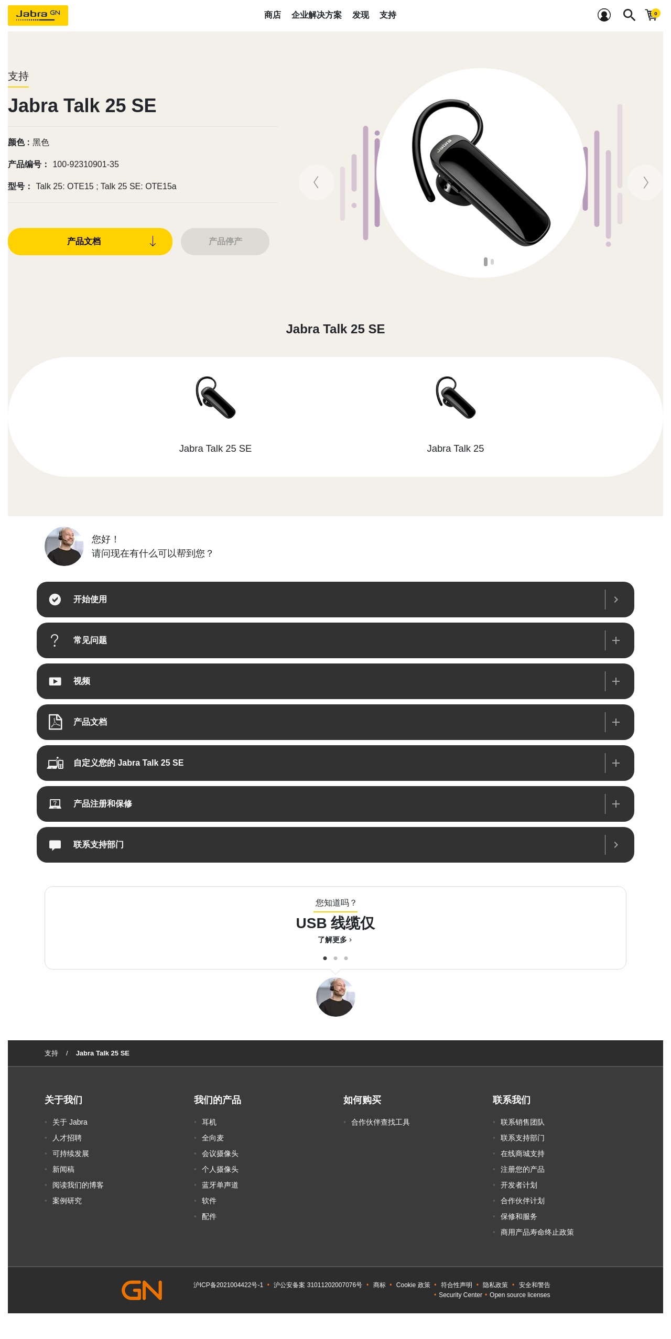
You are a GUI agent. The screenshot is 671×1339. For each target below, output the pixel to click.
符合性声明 (456, 1285)
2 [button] (493, 262)
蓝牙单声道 (220, 1185)
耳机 (209, 1122)
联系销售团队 (523, 1122)
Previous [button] (307, 173)
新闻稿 (63, 1169)
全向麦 (213, 1138)
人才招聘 (67, 1138)
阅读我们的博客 (78, 1185)
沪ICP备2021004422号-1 (228, 1285)
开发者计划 (519, 1185)
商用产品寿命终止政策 (537, 1232)
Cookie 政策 (413, 1285)
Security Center (460, 1295)
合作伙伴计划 (523, 1200)
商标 (379, 1285)
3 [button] (346, 956)
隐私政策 (495, 1285)
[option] (481, 173)
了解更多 (336, 939)
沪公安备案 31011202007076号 (318, 1285)
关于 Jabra (70, 1122)
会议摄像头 (220, 1153)
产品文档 (84, 241)
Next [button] (654, 173)
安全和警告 (534, 1285)
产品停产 (225, 241)
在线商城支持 (523, 1153)
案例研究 (67, 1200)
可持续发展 (70, 1153)
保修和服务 (519, 1216)
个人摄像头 (220, 1169)
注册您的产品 (523, 1169)
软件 (209, 1200)
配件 (209, 1216)
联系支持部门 (523, 1138)
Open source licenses (520, 1295)
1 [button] (486, 262)
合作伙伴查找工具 (380, 1122)
